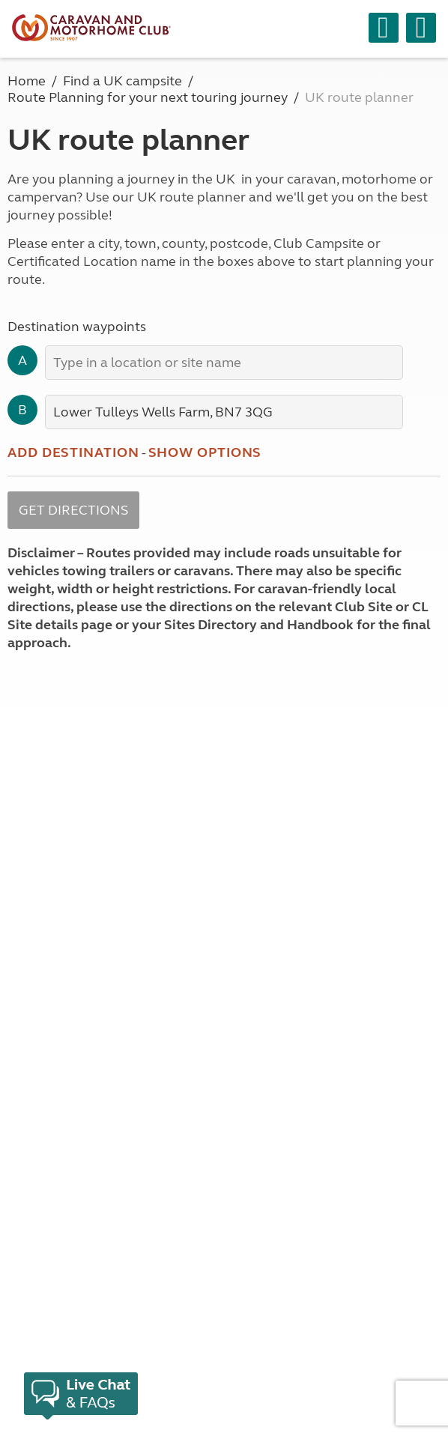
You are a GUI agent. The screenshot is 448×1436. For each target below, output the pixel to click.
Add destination (73, 452)
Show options (205, 452)
